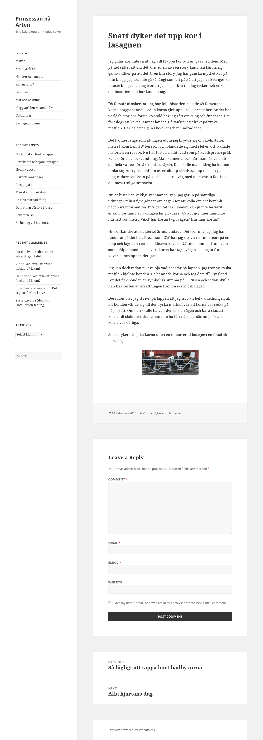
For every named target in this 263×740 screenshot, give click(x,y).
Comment (118, 479)
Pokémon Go (25, 215)
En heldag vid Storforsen (33, 223)
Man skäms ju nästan (31, 192)
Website (115, 582)
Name (114, 543)
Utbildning (23, 115)
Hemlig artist (25, 169)
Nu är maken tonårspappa (34, 154)
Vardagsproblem (28, 123)
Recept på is (24, 185)
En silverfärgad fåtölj (31, 200)
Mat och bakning (28, 100)
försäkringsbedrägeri (153, 164)
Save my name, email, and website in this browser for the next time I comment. (170, 603)
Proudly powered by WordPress (131, 730)
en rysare (133, 152)
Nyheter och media (29, 76)
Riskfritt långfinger (29, 177)
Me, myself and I (27, 69)
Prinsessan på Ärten (33, 21)
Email (114, 562)
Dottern (21, 53)
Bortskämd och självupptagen (37, 162)
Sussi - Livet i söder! (30, 252)
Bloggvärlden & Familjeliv (34, 108)
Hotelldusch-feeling (30, 305)
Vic (145, 413)
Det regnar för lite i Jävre (34, 207)
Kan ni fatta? (25, 84)
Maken (20, 61)
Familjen (22, 92)
